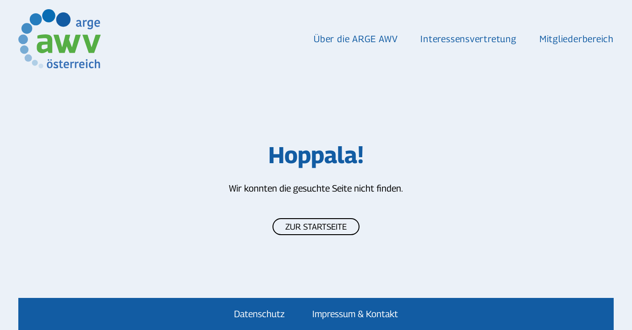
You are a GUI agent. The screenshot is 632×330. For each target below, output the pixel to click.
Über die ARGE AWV (356, 38)
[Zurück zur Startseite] (59, 38)
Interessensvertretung (468, 38)
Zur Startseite (316, 226)
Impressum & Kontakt (355, 313)
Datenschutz (259, 313)
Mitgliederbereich (576, 38)
